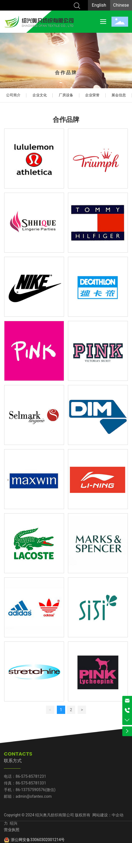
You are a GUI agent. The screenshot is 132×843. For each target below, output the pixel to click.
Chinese (121, 5)
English (99, 5)
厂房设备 (66, 95)
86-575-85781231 (31, 776)
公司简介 (13, 95)
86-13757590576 (30, 789)
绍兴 (13, 823)
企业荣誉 (92, 95)
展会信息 (118, 95)
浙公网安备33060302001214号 (38, 839)
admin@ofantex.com (34, 796)
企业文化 (39, 95)
